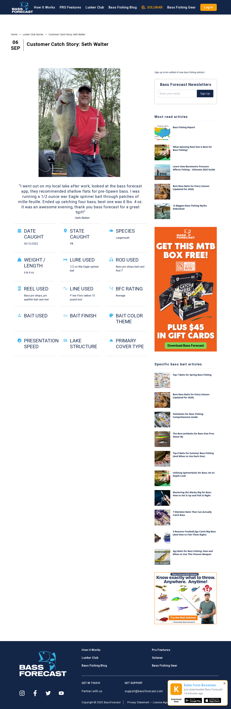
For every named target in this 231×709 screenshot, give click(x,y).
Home (14, 34)
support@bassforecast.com (144, 691)
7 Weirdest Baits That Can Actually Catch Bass (192, 513)
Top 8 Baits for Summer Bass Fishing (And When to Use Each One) (193, 455)
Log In (208, 7)
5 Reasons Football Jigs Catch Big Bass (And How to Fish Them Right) (194, 533)
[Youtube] (61, 693)
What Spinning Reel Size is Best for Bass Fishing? (192, 148)
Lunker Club (95, 7)
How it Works (91, 650)
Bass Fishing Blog (123, 7)
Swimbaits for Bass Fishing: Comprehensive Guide (188, 415)
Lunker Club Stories (33, 34)
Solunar (157, 657)
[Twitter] (48, 693)
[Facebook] (35, 693)
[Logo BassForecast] (22, 7)
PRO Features (70, 7)
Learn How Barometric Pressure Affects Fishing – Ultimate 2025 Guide (194, 168)
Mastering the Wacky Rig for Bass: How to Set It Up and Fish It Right (192, 494)
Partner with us (92, 691)
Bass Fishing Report (184, 127)
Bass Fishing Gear (181, 7)
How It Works (44, 7)
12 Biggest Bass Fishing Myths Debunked (190, 207)
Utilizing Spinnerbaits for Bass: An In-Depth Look (194, 474)
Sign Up (205, 93)
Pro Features (161, 650)
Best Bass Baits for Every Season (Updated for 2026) (191, 187)
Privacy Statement (138, 702)
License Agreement (164, 702)
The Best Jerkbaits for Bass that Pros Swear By (193, 435)
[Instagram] (22, 693)
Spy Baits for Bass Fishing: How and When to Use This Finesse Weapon (193, 553)
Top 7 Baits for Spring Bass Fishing (192, 374)
